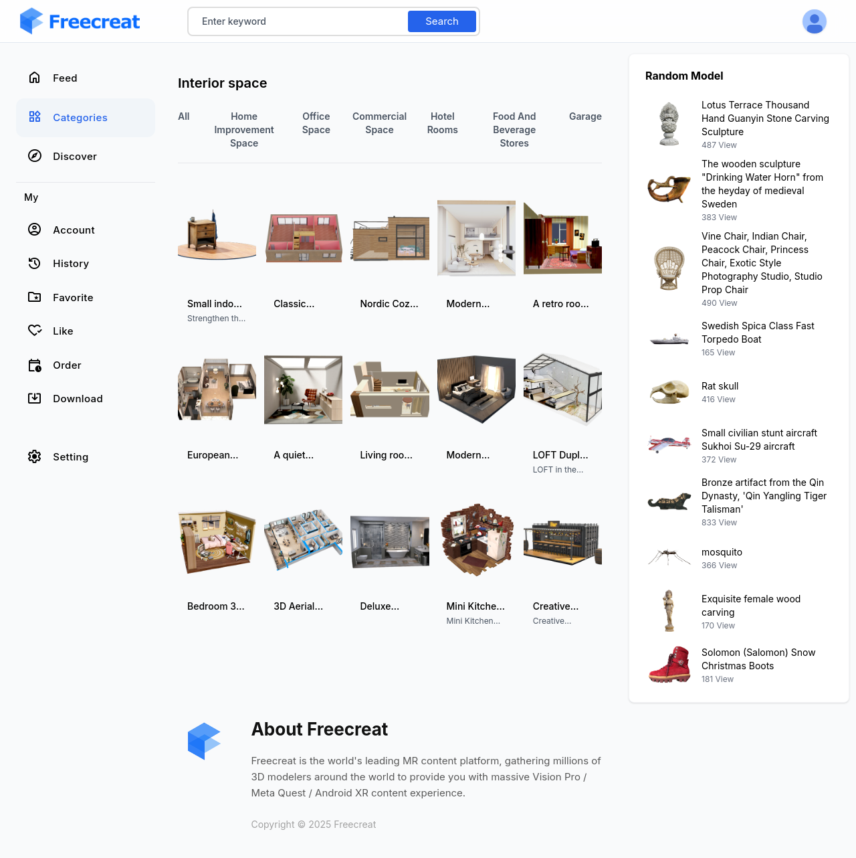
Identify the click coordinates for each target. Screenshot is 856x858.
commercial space (379, 122)
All (184, 116)
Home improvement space (244, 129)
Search (442, 21)
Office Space (316, 122)
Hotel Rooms (442, 122)
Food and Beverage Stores (514, 129)
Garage (585, 116)
